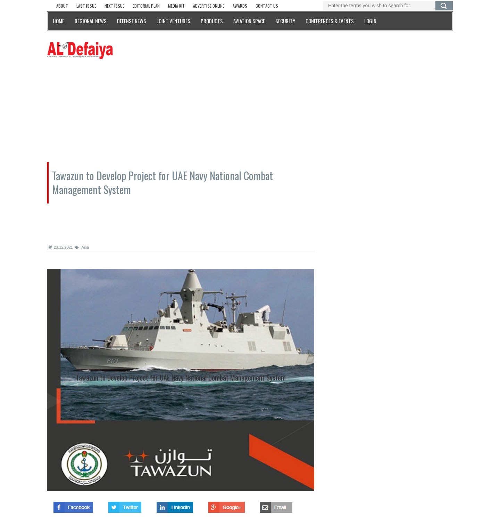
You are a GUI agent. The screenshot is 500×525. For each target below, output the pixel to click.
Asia (82, 247)
